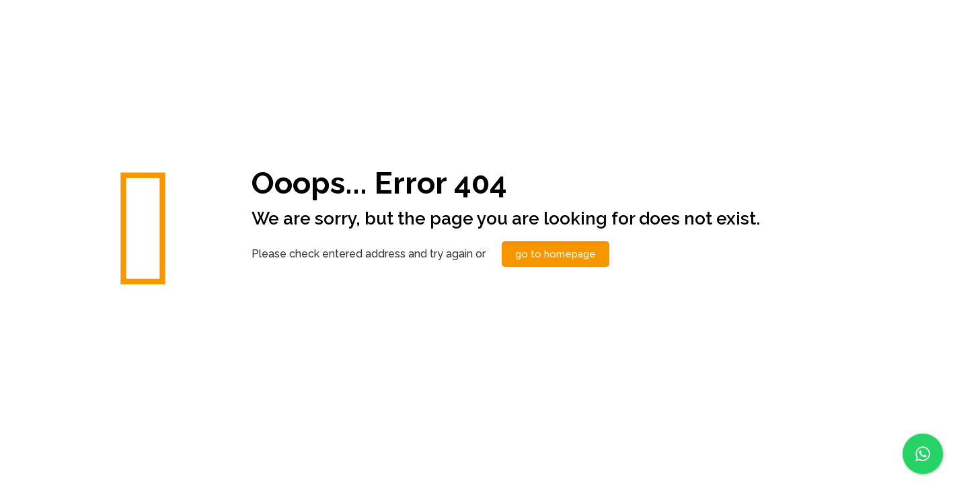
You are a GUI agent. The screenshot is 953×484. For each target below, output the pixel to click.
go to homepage (555, 254)
